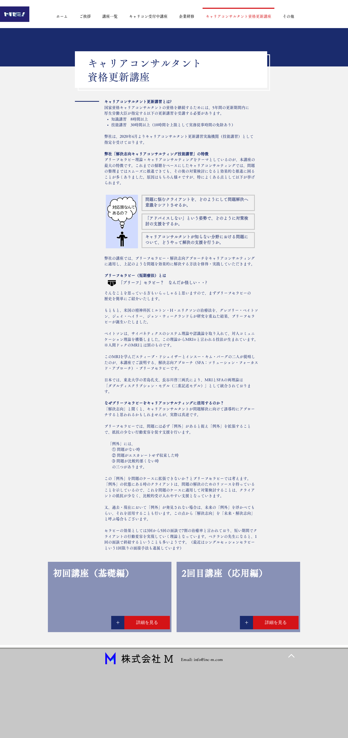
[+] (118, 622)
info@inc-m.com (208, 659)
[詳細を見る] (147, 622)
